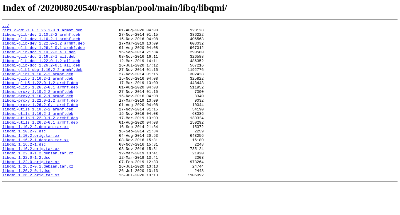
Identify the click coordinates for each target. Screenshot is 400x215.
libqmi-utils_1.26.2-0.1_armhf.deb (40, 142)
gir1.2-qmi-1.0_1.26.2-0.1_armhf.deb (42, 31)
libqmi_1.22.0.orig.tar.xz (31, 189)
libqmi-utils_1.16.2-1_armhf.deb (37, 131)
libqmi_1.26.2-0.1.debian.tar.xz (37, 195)
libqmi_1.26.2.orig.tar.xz (31, 205)
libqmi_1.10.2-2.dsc (24, 153)
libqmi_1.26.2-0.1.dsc (26, 200)
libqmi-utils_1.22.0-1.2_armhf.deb (40, 137)
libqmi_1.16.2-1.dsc (24, 168)
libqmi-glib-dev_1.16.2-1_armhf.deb (41, 42)
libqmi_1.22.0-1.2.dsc (26, 184)
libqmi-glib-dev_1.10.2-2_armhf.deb (41, 37)
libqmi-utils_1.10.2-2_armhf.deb (37, 126)
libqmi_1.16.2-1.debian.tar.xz (35, 163)
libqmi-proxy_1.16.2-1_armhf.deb (37, 110)
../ (5, 26)
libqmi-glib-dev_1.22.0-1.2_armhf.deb (43, 47)
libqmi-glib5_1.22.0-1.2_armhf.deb (40, 95)
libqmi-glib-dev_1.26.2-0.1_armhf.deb (43, 52)
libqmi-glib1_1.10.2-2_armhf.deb (37, 84)
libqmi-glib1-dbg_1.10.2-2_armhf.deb (42, 79)
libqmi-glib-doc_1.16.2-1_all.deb (39, 63)
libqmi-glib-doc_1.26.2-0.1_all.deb (41, 73)
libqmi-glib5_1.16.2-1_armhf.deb (37, 89)
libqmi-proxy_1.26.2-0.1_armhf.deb (40, 121)
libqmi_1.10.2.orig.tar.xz (31, 158)
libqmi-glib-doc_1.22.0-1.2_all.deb (41, 68)
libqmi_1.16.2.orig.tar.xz (31, 174)
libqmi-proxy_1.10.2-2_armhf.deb (37, 105)
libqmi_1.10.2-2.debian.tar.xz (35, 147)
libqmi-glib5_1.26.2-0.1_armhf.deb (40, 100)
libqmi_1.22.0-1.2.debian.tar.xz (37, 179)
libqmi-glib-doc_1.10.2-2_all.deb (39, 58)
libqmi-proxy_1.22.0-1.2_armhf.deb (40, 116)
